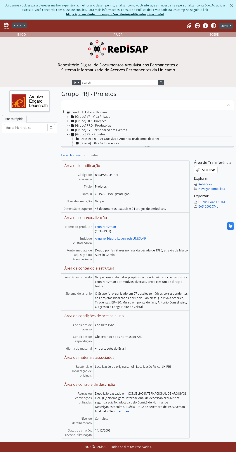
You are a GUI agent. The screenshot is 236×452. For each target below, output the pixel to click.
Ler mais (123, 411)
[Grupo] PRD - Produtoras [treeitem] (90, 125)
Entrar (225, 25)
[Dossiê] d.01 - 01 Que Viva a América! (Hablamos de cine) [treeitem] (117, 139)
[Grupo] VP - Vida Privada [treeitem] (90, 116)
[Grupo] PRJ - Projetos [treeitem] (87, 134)
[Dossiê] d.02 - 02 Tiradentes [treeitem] (97, 143)
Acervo (18, 25)
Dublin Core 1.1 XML (210, 202)
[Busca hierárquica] (26, 127)
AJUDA (118, 34)
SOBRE (214, 34)
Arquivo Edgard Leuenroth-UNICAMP (120, 239)
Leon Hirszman (71, 155)
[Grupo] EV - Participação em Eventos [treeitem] (98, 130)
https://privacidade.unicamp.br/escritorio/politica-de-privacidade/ (115, 14)
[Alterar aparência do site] (213, 26)
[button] (189, 26)
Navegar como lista (209, 189)
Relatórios (203, 184)
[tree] (147, 128)
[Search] (119, 82)
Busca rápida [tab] (14, 119)
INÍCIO (21, 34)
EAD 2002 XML (206, 206)
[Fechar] (231, 5)
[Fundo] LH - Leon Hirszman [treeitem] (87, 112)
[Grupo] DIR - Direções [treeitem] (88, 121)
